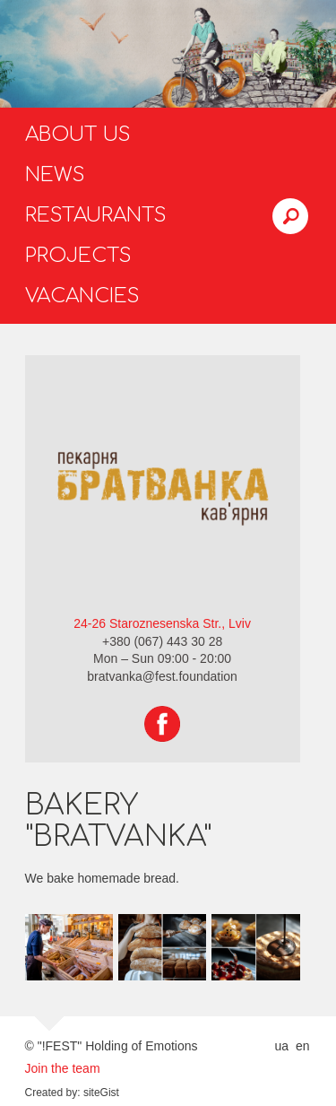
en (303, 1046)
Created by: (53, 1092)
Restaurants (96, 215)
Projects (78, 255)
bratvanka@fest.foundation (162, 676)
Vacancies (82, 296)
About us (78, 134)
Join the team (62, 1068)
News (55, 175)
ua (281, 1046)
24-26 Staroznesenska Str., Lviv (162, 623)
